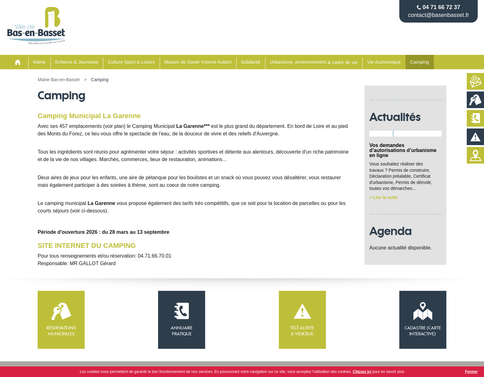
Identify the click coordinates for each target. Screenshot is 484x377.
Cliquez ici (362, 371)
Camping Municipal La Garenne (89, 116)
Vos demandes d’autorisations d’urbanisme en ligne (402, 150)
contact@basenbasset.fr (438, 15)
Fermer (471, 371)
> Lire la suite (383, 197)
